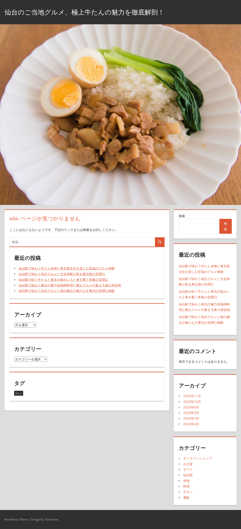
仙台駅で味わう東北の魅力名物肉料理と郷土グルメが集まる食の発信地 (70, 285)
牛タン (188, 492)
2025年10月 (192, 401)
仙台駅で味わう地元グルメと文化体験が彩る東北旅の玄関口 (62, 274)
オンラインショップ (197, 458)
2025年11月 (192, 396)
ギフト (188, 469)
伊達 (186, 481)
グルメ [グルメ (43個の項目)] (18, 393)
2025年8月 (191, 413)
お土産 (188, 464)
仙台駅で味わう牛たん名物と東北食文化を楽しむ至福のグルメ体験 (67, 268)
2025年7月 (191, 418)
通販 (186, 497)
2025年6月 (191, 424)
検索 (182, 216)
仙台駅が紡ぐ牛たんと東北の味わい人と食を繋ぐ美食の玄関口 (63, 279)
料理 (186, 486)
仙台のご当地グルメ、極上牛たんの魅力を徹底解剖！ (87, 12)
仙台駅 (188, 475)
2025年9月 (191, 407)
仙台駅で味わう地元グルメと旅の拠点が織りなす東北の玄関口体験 (67, 291)
